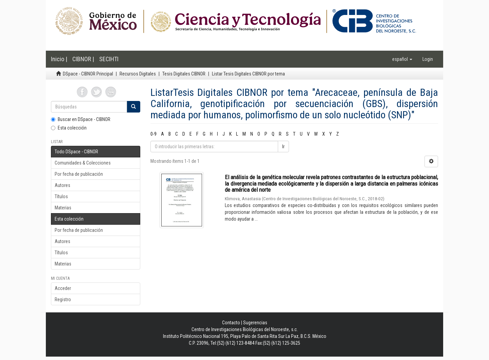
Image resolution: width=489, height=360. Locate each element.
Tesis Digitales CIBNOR (183, 73)
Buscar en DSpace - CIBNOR (80, 119)
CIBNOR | (83, 59)
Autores (62, 185)
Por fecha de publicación (79, 174)
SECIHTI (109, 59)
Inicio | (59, 59)
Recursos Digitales (138, 73)
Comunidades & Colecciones (83, 163)
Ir (283, 146)
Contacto (231, 322)
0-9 (153, 134)
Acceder (63, 288)
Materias (63, 207)
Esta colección (69, 128)
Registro (63, 299)
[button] (402, 59)
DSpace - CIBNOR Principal (88, 73)
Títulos (61, 196)
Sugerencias (255, 322)
